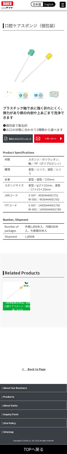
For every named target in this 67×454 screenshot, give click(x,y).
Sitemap (8, 432)
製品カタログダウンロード (17, 138)
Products (8, 396)
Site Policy (9, 423)
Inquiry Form (10, 414)
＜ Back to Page (34, 369)
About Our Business (15, 388)
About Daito (10, 405)
